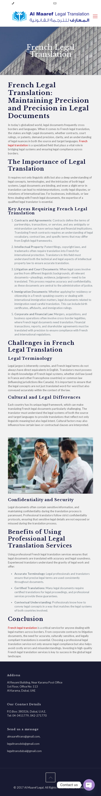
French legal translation (22, 627)
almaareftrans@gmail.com (73, 3)
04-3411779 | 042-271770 (33, 3)
